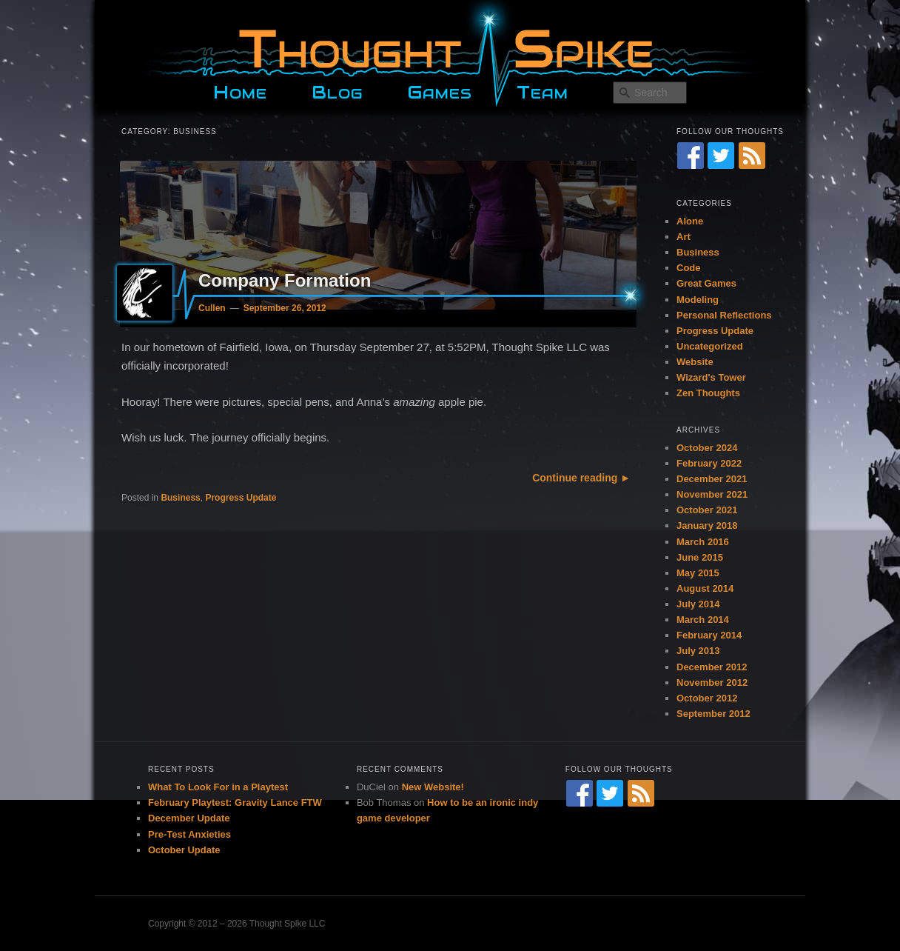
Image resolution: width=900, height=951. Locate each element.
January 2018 (706, 525)
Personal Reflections (724, 315)
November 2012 (712, 682)
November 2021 (712, 494)
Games (439, 90)
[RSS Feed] (752, 155)
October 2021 (706, 509)
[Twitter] (721, 155)
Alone (689, 221)
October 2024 (706, 447)
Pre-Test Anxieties (189, 834)
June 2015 (699, 557)
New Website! (433, 786)
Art (683, 236)
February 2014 (709, 635)
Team (542, 90)
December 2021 (711, 478)
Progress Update (240, 498)
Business (180, 498)
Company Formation (284, 280)
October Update (184, 849)
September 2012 (713, 713)
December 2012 (711, 667)
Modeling (697, 299)
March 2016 (702, 541)
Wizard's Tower (711, 377)
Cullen (212, 308)
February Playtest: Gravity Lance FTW (235, 802)
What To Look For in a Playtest (218, 786)
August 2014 (704, 588)
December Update (189, 818)
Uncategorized (709, 346)
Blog (337, 90)
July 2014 (698, 604)
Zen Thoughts (708, 392)
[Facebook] (690, 155)
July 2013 (698, 650)
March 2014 (702, 619)
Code (688, 267)
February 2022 (709, 463)
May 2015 (697, 572)
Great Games (706, 283)
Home (240, 90)
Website (694, 361)
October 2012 (706, 698)
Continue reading (574, 478)
